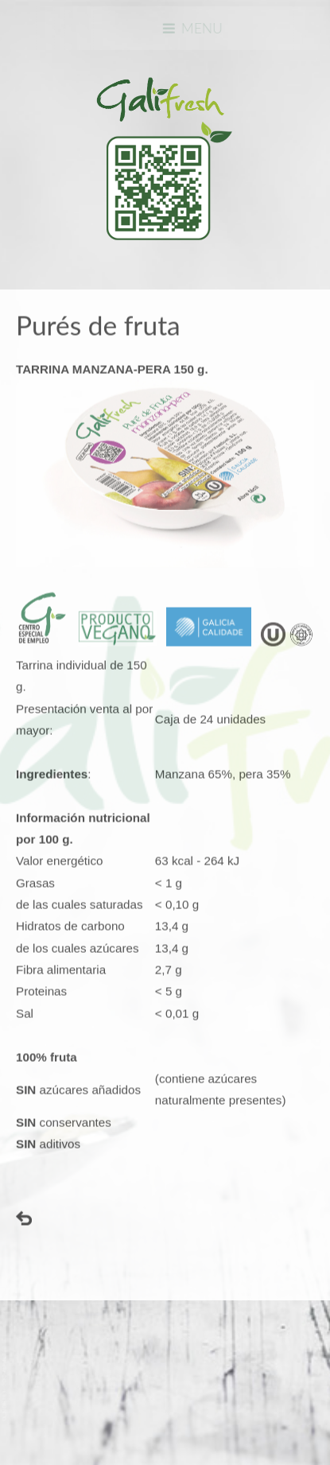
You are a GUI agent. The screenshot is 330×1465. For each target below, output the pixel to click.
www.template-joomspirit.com (5, 1386)
